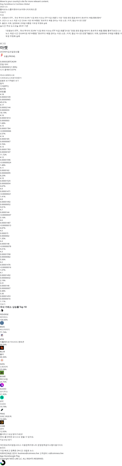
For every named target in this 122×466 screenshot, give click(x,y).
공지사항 (49, 445)
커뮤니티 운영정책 (38, 445)
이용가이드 (58, 445)
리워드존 (33, 9)
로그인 (3, 43)
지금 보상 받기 (6, 439)
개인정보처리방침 (7, 445)
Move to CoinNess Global (19, 4)
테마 (6, 51)
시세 (2, 78)
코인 (2, 51)
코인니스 (4, 6)
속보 (4, 9)
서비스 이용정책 (22, 445)
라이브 (18, 9)
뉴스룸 (9, 9)
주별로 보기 (14, 80)
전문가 (19, 78)
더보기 (2, 304)
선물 (17, 51)
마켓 (13, 9)
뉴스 (9, 78)
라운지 (13, 78)
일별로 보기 (4, 80)
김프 (10, 51)
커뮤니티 (25, 9)
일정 (13, 51)
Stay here (4, 4)
